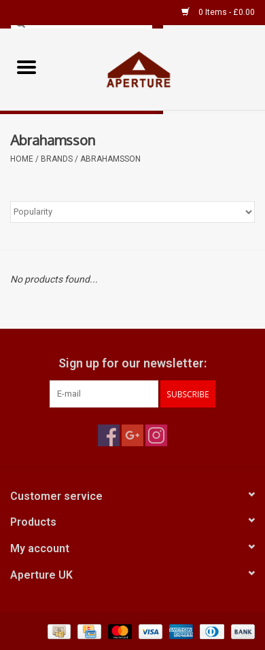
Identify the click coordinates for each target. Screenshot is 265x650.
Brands (57, 159)
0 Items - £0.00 (218, 12)
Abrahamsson (110, 159)
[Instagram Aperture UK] (156, 435)
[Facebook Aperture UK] (109, 435)
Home (21, 159)
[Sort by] (132, 212)
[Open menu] (26, 66)
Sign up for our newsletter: (132, 363)
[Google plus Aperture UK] (132, 435)
